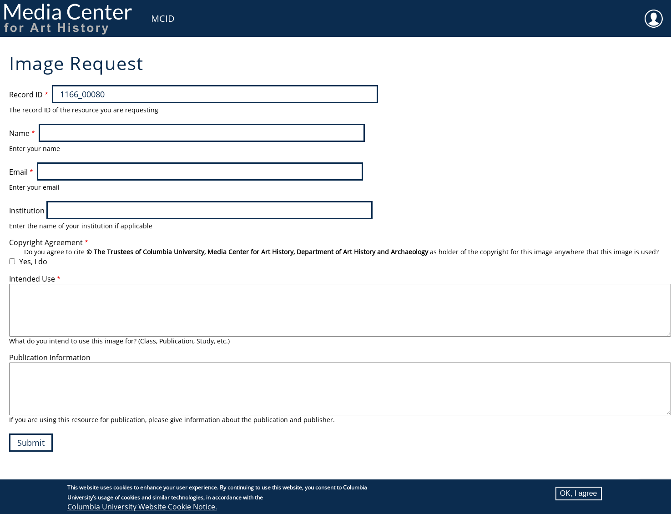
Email (18, 172)
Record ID (26, 95)
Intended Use (32, 279)
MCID (163, 18)
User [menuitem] (654, 13)
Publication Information (50, 358)
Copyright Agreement (46, 242)
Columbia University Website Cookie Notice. (142, 507)
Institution (27, 211)
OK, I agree (578, 493)
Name (19, 133)
